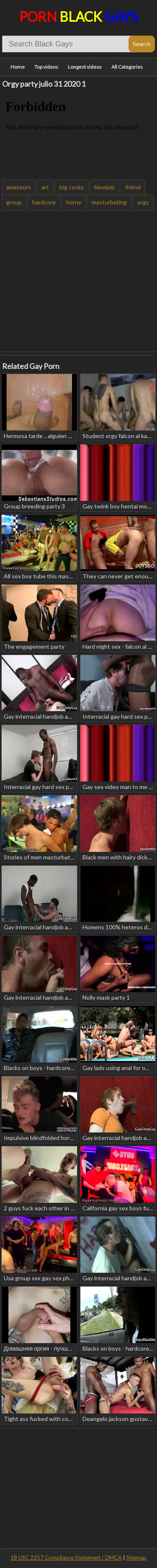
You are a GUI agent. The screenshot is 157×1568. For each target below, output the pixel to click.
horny (73, 202)
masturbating (109, 202)
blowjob (104, 187)
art (45, 187)
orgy (143, 202)
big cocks (71, 187)
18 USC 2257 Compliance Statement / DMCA (66, 1557)
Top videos (46, 67)
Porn (78, 16)
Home (17, 67)
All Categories (127, 67)
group (14, 202)
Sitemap (136, 1557)
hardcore (44, 202)
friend (133, 187)
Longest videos (85, 67)
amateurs (18, 187)
